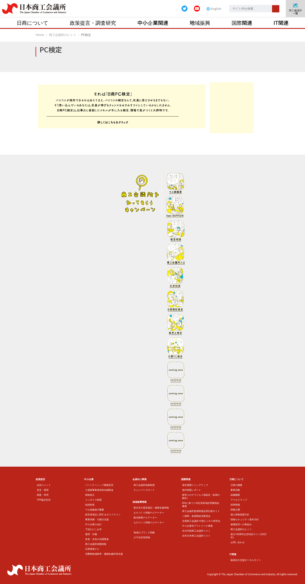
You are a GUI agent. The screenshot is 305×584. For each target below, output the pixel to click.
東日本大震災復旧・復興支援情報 (151, 507)
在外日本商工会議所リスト (196, 535)
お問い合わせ (238, 542)
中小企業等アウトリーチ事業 (197, 526)
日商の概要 (236, 485)
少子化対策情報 (142, 537)
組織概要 (235, 495)
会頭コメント (44, 485)
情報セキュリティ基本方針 (245, 519)
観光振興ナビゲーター (145, 517)
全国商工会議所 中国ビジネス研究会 (201, 521)
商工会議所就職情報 (95, 544)
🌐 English (213, 8)
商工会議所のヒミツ (62, 35)
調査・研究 (43, 495)
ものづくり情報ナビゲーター (149, 522)
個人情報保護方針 (240, 514)
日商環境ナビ (92, 549)
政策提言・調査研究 (93, 22)
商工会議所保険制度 (144, 485)
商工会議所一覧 (295, 9)
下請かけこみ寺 (93, 529)
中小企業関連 (152, 22)
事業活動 (235, 490)
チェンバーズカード (144, 490)
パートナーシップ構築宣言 (99, 485)
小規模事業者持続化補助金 (99, 490)
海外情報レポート (191, 490)
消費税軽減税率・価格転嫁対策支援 (104, 554)
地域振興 (200, 22)
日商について (32, 22)
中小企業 (89, 479)
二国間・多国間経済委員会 (196, 516)
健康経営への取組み (241, 524)
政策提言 (40, 479)
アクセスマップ (239, 499)
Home (40, 35)
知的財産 (90, 504)
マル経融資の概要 (94, 509)
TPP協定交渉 (44, 499)
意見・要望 (43, 490)
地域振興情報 (139, 502)
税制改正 (90, 495)
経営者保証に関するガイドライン (103, 514)
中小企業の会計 (93, 524)
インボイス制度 (93, 499)
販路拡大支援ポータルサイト (246, 560)
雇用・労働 (91, 534)
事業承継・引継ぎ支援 (97, 519)
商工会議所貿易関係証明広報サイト (201, 511)
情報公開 (235, 509)
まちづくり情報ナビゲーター (149, 512)
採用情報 (235, 504)
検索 (275, 8)
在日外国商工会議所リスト (196, 530)
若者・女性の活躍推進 (97, 539)
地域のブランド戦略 (144, 532)
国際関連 (242, 22)
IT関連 (281, 22)
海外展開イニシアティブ (195, 485)
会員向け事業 (139, 479)
